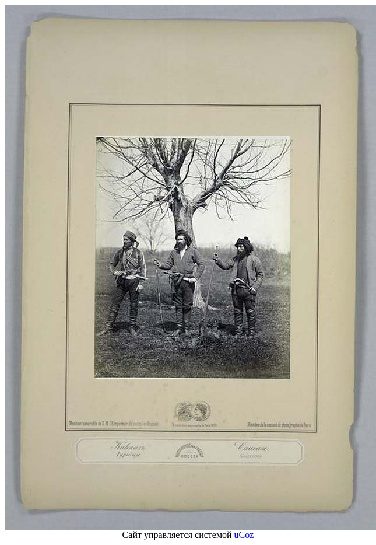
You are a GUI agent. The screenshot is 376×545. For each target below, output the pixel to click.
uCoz (244, 535)
